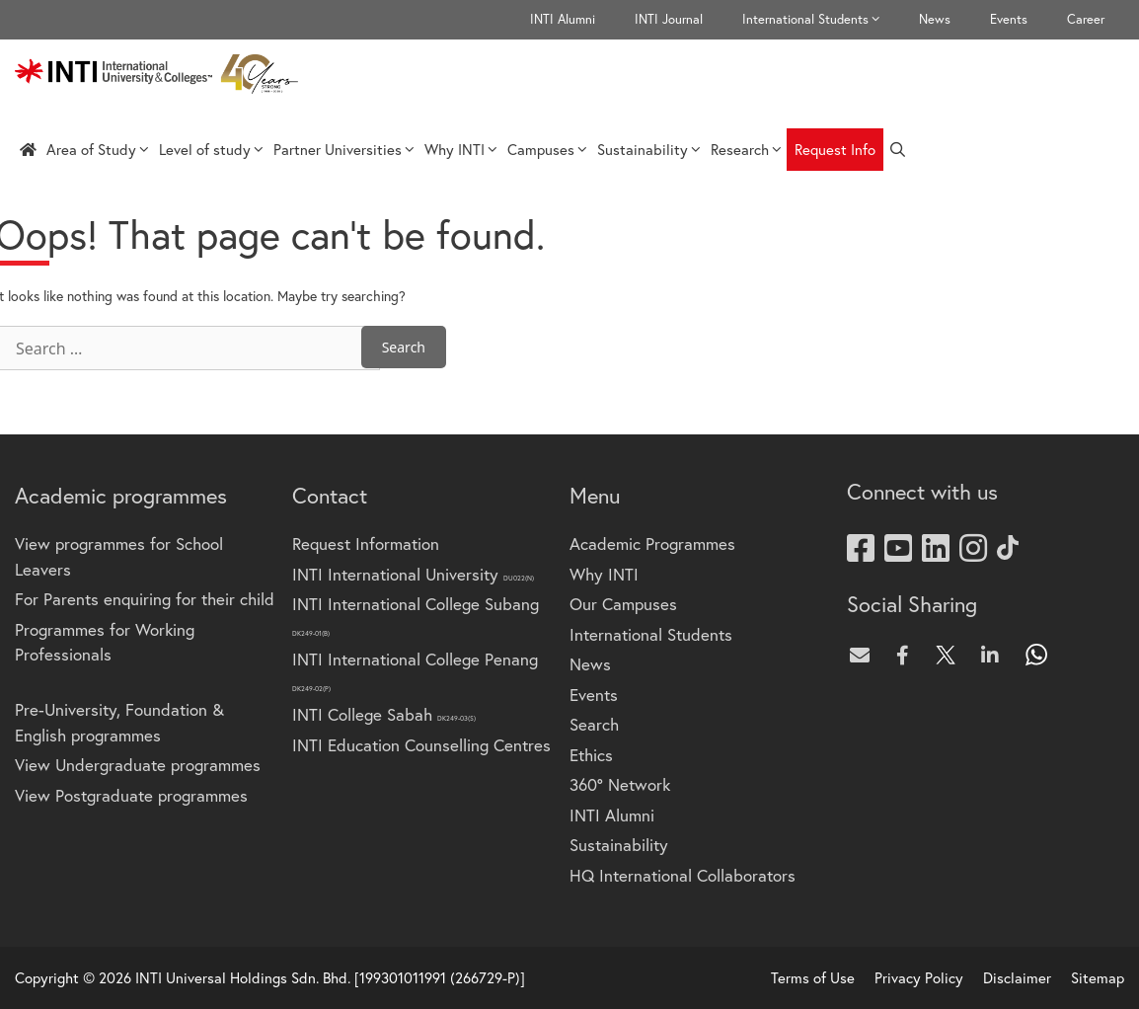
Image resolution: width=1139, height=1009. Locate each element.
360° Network (620, 784)
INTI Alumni (562, 19)
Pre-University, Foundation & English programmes (119, 722)
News (934, 19)
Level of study (211, 149)
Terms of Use (813, 977)
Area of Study (97, 149)
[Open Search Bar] (897, 149)
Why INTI (460, 149)
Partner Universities (344, 149)
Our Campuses (623, 603)
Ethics (591, 754)
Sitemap (1097, 977)
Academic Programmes (652, 543)
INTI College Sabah (384, 714)
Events (1008, 19)
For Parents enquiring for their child (144, 598)
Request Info (835, 149)
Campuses (547, 149)
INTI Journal (669, 19)
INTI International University (413, 574)
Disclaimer (1017, 977)
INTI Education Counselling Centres (421, 745)
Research (746, 149)
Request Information (365, 543)
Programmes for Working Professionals (104, 642)
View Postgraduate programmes (131, 795)
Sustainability (649, 149)
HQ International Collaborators (683, 875)
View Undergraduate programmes (138, 764)
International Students (820, 19)
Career (1085, 19)
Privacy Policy (918, 977)
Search (594, 724)
